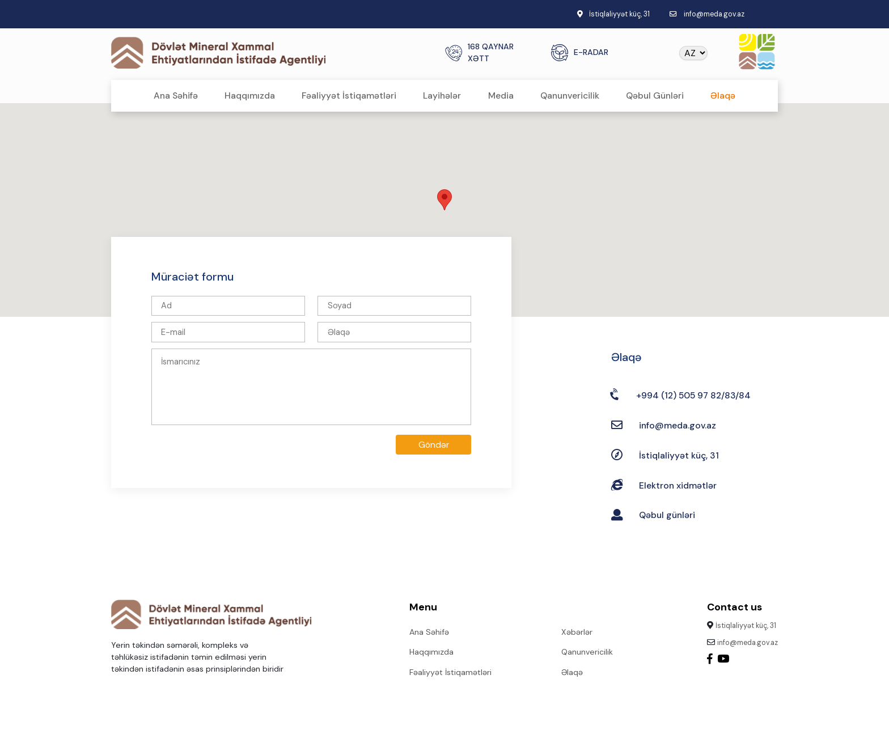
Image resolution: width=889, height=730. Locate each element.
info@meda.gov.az (714, 14)
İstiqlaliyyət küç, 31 (679, 455)
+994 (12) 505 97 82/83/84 (693, 395)
